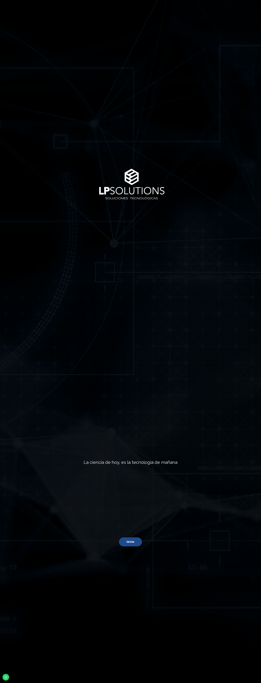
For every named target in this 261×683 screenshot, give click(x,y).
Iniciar (130, 541)
